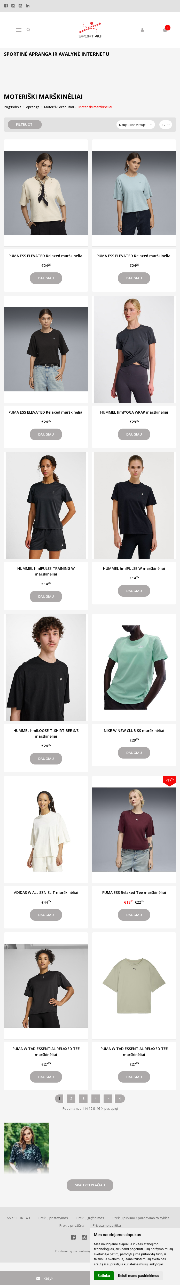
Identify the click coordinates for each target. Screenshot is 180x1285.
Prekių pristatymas (53, 1218)
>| (120, 1098)
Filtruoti (25, 124)
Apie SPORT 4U (18, 1218)
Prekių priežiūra (71, 1225)
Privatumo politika (107, 1225)
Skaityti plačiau (90, 1185)
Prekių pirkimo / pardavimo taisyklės (141, 1218)
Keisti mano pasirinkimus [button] (138, 1276)
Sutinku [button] (104, 1276)
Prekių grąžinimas (90, 1218)
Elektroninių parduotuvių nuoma (77, 1251)
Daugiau (46, 278)
